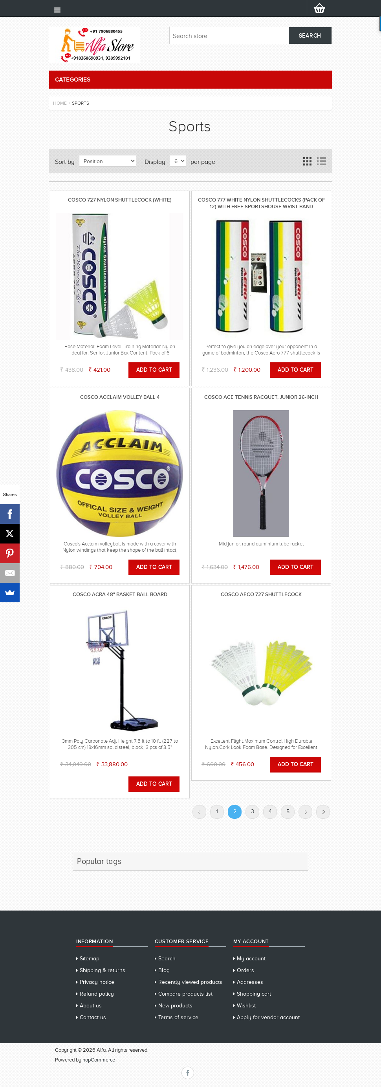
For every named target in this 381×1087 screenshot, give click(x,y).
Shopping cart (254, 994)
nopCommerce (98, 1060)
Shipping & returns (102, 970)
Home (60, 103)
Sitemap (89, 959)
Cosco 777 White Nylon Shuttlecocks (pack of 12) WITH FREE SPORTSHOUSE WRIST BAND (261, 203)
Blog (164, 970)
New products (175, 1006)
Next (305, 812)
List (321, 161)
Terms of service (178, 1017)
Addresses (250, 982)
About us (91, 1006)
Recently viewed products (190, 982)
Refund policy (97, 994)
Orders (245, 970)
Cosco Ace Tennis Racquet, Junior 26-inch (261, 397)
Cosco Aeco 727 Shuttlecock (261, 594)
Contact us (93, 1017)
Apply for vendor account (268, 1017)
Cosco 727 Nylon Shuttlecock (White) (120, 200)
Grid (307, 161)
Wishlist (246, 1006)
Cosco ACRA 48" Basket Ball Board (120, 594)
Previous (199, 812)
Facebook (187, 1073)
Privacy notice (97, 982)
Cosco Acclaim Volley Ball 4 (120, 397)
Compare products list (185, 994)
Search (167, 959)
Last (323, 812)
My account (251, 959)
